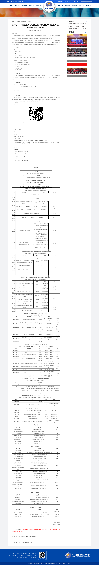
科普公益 (74, 5)
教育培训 (67, 5)
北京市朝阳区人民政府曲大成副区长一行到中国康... (80, 26)
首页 (11, 5)
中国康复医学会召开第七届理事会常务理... (77, 46)
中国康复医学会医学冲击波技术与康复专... (77, 61)
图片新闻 (70, 32)
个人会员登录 (76, 1)
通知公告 (38, 5)
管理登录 (69, 563)
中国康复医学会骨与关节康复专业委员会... (77, 76)
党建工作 (31, 5)
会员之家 (81, 5)
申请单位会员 (61, 1)
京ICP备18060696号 (33, 563)
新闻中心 (24, 5)
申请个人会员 (68, 1)
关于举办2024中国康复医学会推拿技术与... (25, 542)
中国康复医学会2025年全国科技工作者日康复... (79, 23)
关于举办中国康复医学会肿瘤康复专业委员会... (26, 536)
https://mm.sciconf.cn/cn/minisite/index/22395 (38, 122)
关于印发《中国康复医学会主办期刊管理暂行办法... (80, 28)
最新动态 (70, 21)
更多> (86, 21)
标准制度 (88, 5)
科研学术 (60, 5)
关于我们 (17, 5)
